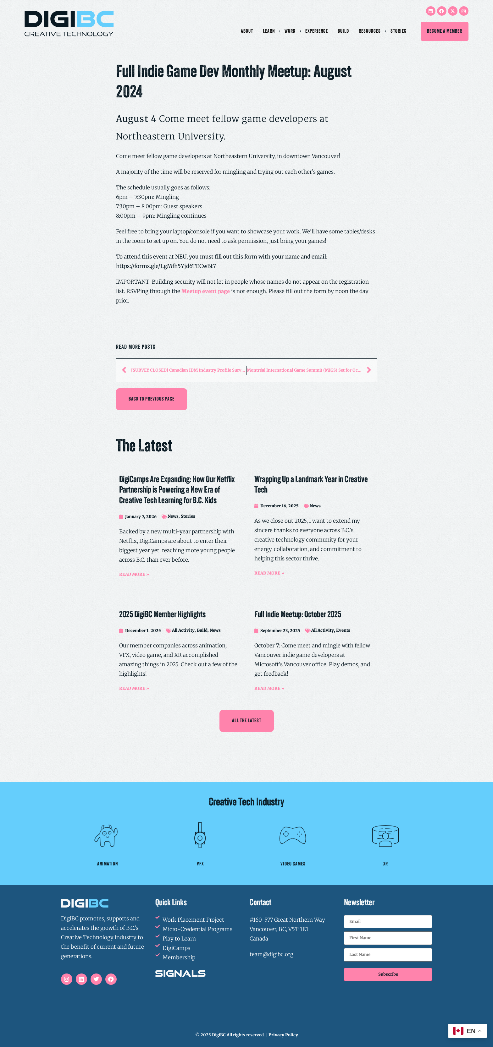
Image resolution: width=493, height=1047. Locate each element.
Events (343, 630)
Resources (370, 31)
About (247, 31)
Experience (316, 31)
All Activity (183, 630)
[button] (151, 399)
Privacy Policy (283, 1035)
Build (343, 31)
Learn (269, 31)
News (173, 516)
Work (290, 31)
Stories (399, 31)
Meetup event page (205, 291)
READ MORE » (134, 574)
